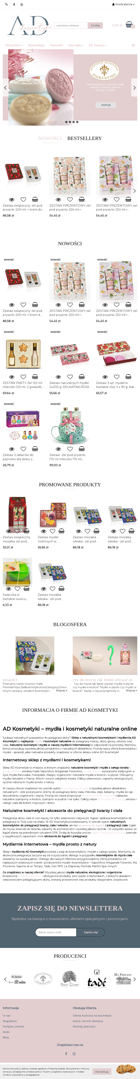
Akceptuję (102, 1071)
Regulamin (10, 1021)
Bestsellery (36, 45)
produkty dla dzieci (30, 876)
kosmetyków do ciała (74, 788)
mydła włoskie (12, 771)
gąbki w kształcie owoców (108, 832)
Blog (6, 1037)
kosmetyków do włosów (97, 795)
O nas (6, 1015)
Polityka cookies (13, 1026)
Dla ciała (75, 45)
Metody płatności (84, 1026)
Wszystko (14, 45)
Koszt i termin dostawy (88, 1021)
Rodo (6, 1032)
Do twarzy (97, 45)
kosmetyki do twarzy (111, 799)
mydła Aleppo (92, 771)
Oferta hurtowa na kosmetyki (92, 1015)
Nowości (56, 45)
